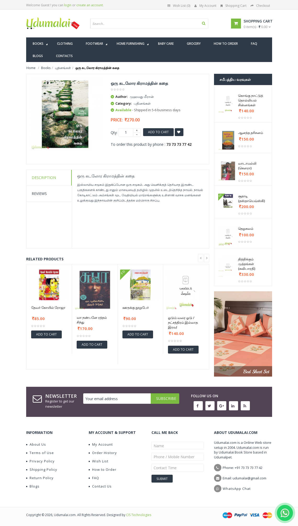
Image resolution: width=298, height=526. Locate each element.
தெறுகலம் (245, 228)
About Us (36, 444)
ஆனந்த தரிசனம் (250, 132)
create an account (89, 5)
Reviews (39, 193)
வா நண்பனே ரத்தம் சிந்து (92, 319)
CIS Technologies (138, 515)
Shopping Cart (233, 5)
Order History (103, 452)
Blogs (33, 486)
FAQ (94, 477)
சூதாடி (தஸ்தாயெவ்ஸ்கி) (251, 198)
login (67, 5)
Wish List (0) (178, 5)
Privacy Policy (40, 461)
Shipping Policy (41, 469)
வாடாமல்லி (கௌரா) (247, 165)
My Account (205, 5)
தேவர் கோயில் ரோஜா (48, 307)
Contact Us (100, 486)
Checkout (260, 5)
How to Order (102, 469)
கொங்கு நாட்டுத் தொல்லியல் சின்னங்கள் (250, 100)
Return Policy (40, 477)
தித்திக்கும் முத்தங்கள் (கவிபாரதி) (246, 264)
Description (44, 177)
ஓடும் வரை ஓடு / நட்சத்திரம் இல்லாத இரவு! (183, 322)
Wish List (98, 461)
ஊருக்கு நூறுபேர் (135, 307)
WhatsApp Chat (237, 488)
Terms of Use (40, 452)
